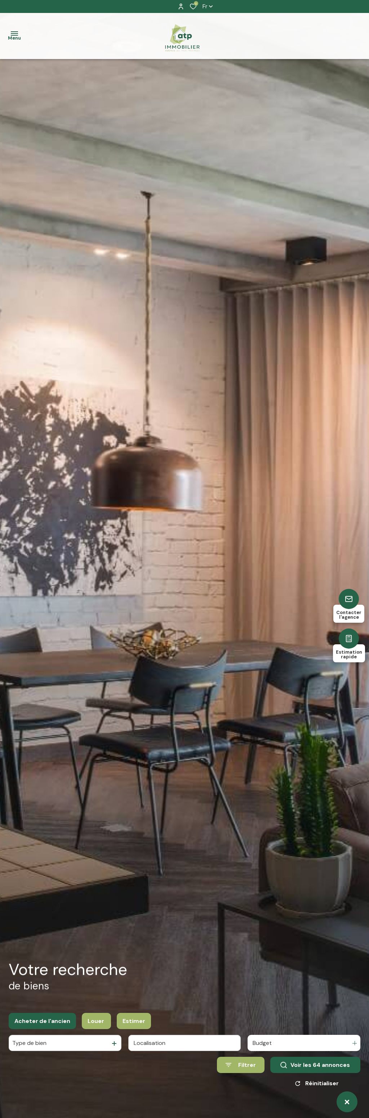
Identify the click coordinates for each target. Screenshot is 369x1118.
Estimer (134, 1021)
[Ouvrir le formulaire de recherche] (240, 1065)
